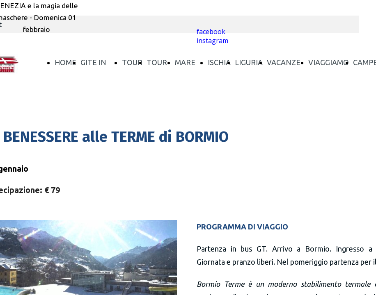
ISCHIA (219, 62)
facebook (211, 31)
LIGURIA (249, 62)
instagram (212, 40)
